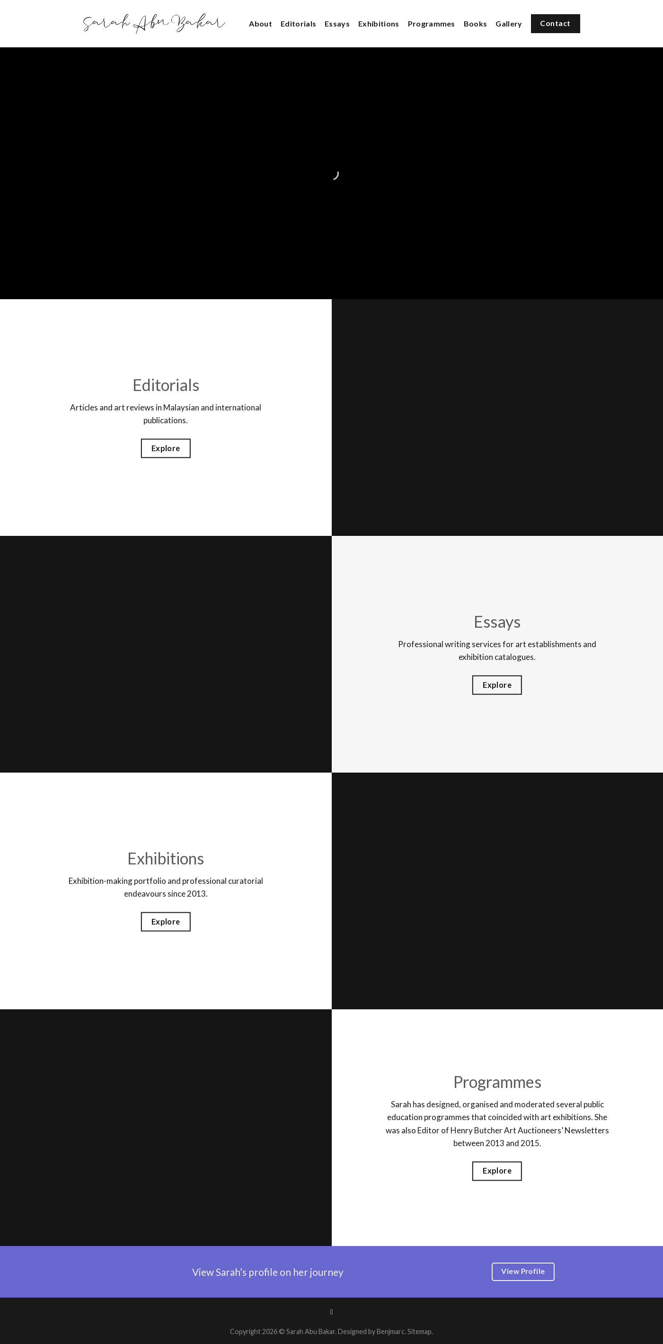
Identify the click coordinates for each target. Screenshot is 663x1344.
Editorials (298, 23)
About (260, 23)
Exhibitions (378, 23)
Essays (337, 23)
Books (475, 23)
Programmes (431, 23)
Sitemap (419, 1331)
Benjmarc (391, 1331)
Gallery (508, 23)
